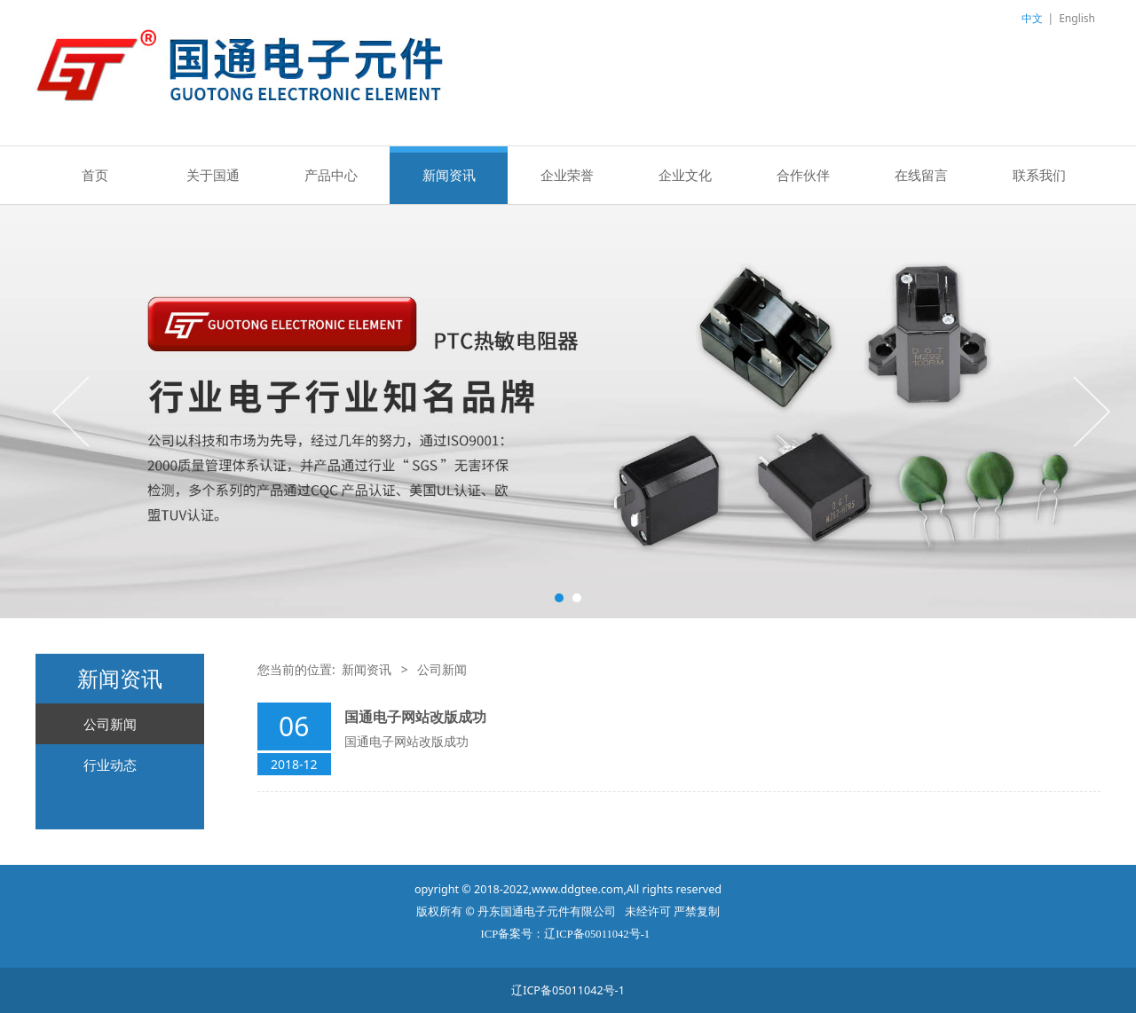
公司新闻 (110, 724)
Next (1090, 411)
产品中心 (331, 175)
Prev (73, 411)
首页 (95, 175)
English (1077, 18)
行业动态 (110, 764)
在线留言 (921, 175)
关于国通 (213, 175)
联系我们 (1039, 175)
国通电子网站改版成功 (415, 716)
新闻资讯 (449, 175)
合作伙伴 (803, 175)
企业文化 (685, 175)
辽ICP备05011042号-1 (568, 990)
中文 (1032, 18)
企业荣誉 (567, 175)
